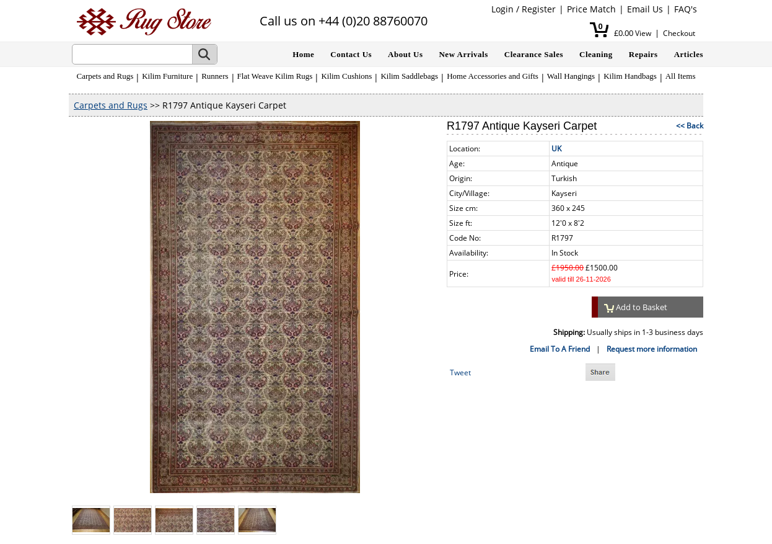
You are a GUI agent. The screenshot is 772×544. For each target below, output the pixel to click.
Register (539, 9)
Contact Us (351, 54)
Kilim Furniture (167, 76)
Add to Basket (635, 307)
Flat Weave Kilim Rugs (275, 76)
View (643, 33)
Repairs (643, 54)
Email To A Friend (560, 349)
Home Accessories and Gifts (492, 76)
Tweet (460, 372)
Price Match (591, 9)
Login (502, 9)
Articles (688, 54)
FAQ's (685, 9)
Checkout (679, 33)
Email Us (645, 9)
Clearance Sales (533, 54)
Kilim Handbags (630, 76)
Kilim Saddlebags (409, 76)
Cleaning (596, 54)
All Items (680, 76)
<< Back (689, 125)
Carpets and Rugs (105, 76)
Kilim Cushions (346, 76)
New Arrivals (463, 54)
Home (303, 54)
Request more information (652, 349)
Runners (214, 76)
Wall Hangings (571, 76)
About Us (405, 54)
